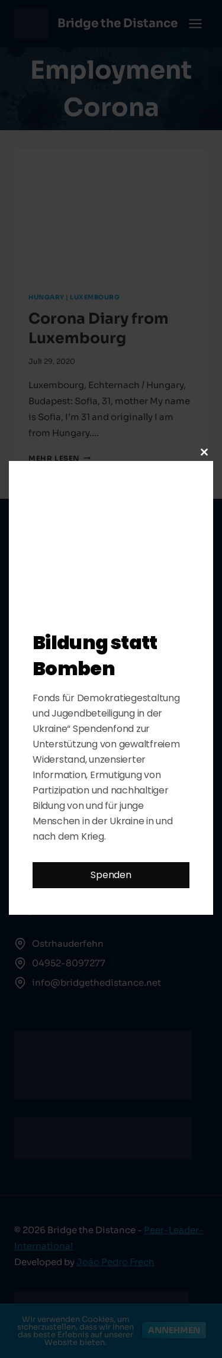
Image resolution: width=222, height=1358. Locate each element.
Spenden (111, 875)
